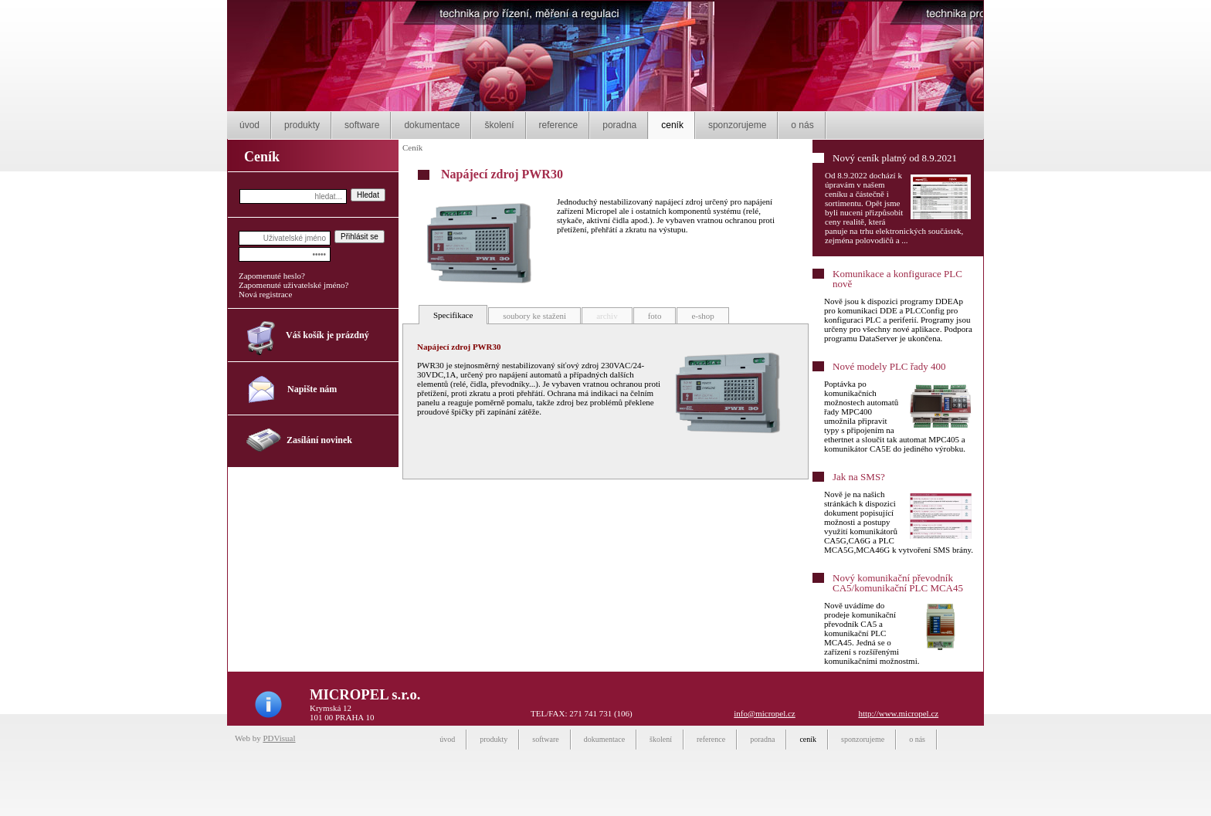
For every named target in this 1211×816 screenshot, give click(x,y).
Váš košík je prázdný (327, 335)
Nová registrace (265, 294)
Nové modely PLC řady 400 (889, 366)
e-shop (702, 315)
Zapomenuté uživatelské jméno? (293, 284)
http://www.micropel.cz (898, 713)
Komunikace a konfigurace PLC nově (897, 278)
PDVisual (279, 738)
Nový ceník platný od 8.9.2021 (895, 158)
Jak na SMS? (859, 476)
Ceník (412, 147)
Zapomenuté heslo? (272, 275)
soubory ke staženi (534, 315)
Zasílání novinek (319, 440)
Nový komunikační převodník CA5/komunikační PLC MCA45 (898, 583)
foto (655, 315)
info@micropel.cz (764, 713)
